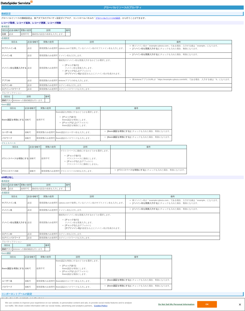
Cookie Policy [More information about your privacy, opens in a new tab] (100, 306)
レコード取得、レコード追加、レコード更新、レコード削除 (31, 23)
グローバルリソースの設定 (108, 18)
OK (207, 304)
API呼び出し (7, 177)
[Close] (239, 304)
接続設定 (6, 13)
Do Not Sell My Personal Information (176, 304)
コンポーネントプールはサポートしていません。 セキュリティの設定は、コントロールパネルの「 (122, 244)
